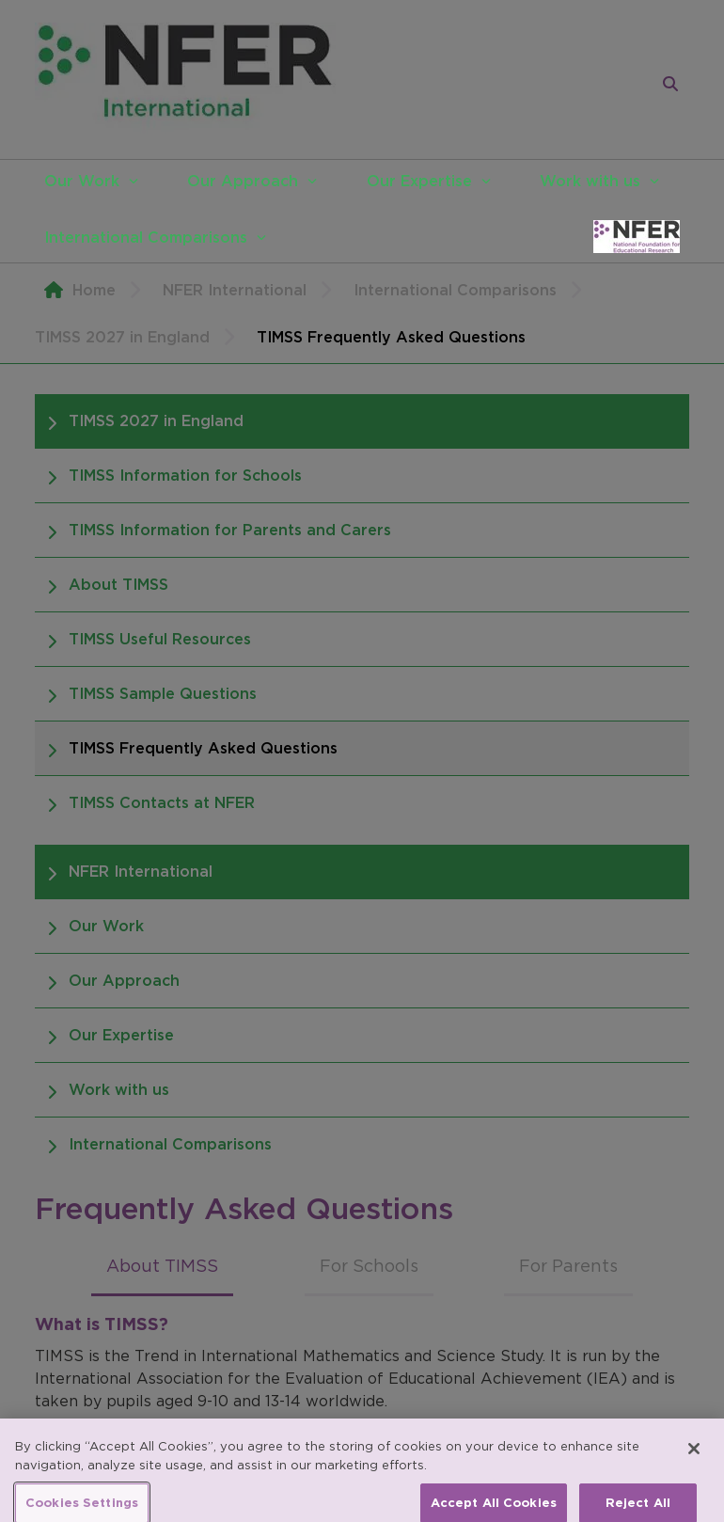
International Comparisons (145, 237)
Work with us (590, 180)
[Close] (694, 1460)
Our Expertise (419, 180)
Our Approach (242, 180)
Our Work (81, 180)
